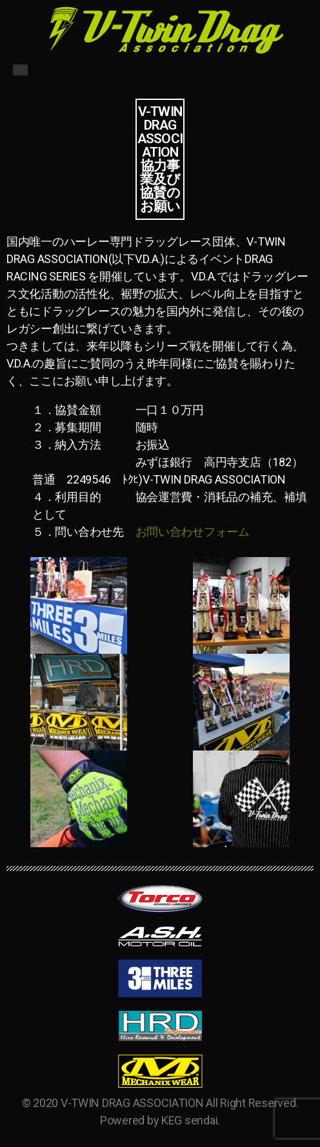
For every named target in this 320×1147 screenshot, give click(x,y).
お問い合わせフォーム (192, 531)
